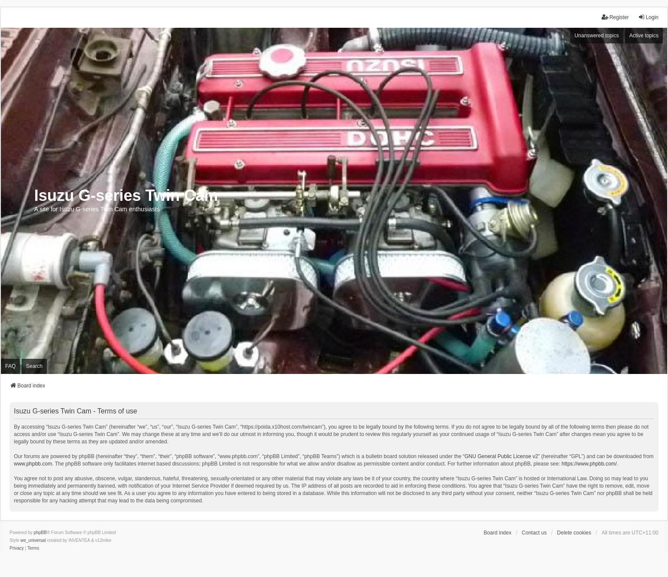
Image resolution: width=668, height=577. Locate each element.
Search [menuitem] (34, 366)
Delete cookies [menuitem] (574, 533)
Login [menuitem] (648, 17)
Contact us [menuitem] (534, 533)
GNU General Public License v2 (501, 456)
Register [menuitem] (615, 17)
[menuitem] (17, 548)
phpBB (40, 532)
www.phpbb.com (33, 464)
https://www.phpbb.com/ (589, 464)
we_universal (33, 540)
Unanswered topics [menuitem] (597, 36)
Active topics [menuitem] (643, 36)
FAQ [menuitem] (10, 366)
